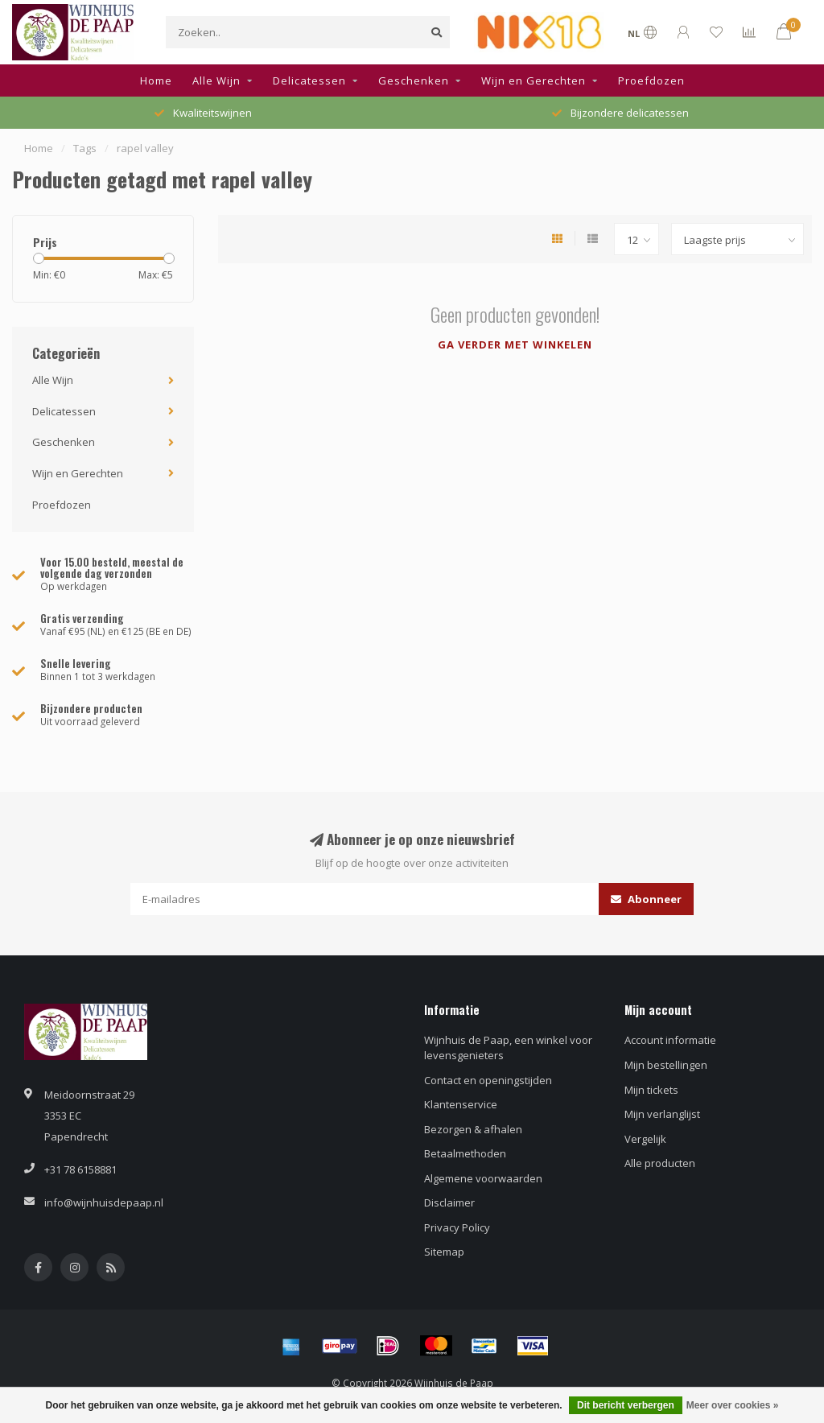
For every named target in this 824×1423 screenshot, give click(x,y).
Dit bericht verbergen (625, 1405)
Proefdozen (651, 80)
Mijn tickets (651, 1090)
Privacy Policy (457, 1227)
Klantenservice (460, 1104)
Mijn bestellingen (665, 1065)
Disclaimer (449, 1202)
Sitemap (444, 1251)
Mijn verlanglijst (662, 1114)
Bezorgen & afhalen (473, 1129)
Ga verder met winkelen (515, 344)
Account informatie (670, 1040)
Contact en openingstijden (488, 1080)
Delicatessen (309, 80)
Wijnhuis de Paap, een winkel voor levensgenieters (508, 1047)
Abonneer (646, 899)
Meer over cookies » (732, 1405)
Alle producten (659, 1163)
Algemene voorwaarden (483, 1178)
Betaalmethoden (465, 1153)
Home (156, 80)
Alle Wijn (216, 80)
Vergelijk (645, 1139)
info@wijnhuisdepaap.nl (103, 1202)
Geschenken (413, 80)
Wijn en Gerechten (533, 80)
